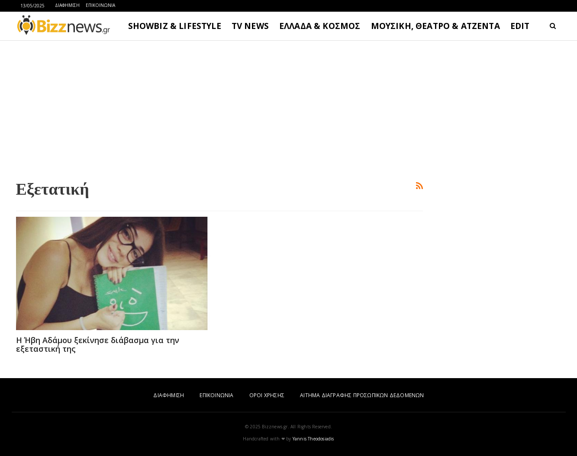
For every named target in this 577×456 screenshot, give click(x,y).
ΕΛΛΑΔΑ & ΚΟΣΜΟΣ (320, 26)
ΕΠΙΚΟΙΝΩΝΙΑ (100, 5)
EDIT (520, 26)
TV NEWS (250, 26)
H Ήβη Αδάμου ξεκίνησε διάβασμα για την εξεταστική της (97, 344)
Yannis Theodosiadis (313, 439)
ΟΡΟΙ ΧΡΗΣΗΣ (266, 395)
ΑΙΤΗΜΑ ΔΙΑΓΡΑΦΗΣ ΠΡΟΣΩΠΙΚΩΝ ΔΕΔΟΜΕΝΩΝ (362, 395)
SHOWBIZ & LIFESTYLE (174, 26)
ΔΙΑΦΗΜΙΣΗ (67, 5)
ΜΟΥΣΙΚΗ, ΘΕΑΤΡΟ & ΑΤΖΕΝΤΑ (435, 26)
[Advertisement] (219, 108)
